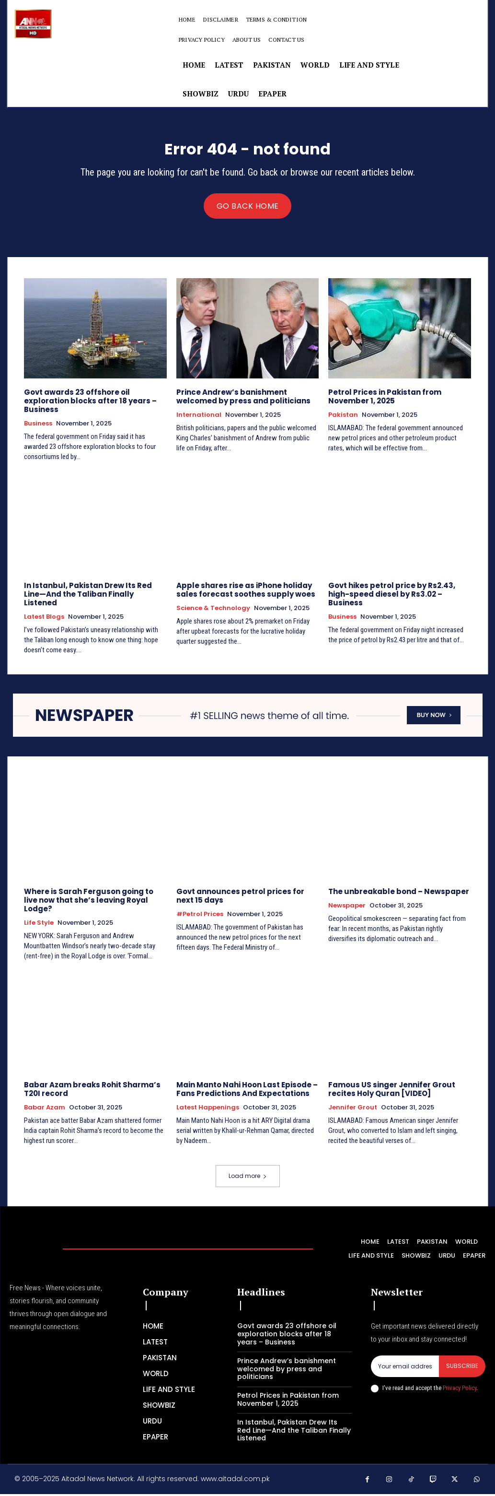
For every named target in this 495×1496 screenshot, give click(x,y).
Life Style (39, 926)
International (198, 418)
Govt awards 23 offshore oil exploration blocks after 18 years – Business (90, 404)
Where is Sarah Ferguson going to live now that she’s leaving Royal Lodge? (88, 903)
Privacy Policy (459, 1391)
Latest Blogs (44, 620)
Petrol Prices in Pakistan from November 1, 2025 (384, 399)
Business (38, 427)
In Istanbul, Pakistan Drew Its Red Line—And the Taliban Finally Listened (88, 597)
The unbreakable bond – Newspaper (398, 894)
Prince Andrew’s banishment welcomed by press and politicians (243, 399)
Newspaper (347, 908)
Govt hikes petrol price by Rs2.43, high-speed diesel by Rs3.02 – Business (391, 597)
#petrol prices (199, 917)
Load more (248, 1179)
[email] (405, 1369)
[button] (375, 29)
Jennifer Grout (352, 1110)
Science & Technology (213, 611)
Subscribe (462, 1369)
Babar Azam (44, 1110)
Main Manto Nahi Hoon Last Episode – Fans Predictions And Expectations (247, 1092)
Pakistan (343, 418)
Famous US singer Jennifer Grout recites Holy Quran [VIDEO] (391, 1092)
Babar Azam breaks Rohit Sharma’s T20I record (92, 1092)
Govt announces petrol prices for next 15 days (240, 898)
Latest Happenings (207, 1110)
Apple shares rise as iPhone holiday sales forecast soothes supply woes (245, 593)
